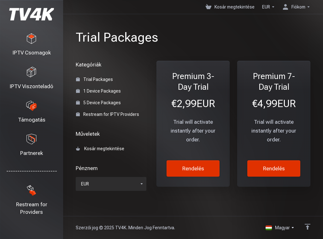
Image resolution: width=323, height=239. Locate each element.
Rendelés (193, 168)
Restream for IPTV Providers (107, 114)
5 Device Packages (98, 102)
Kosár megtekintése (100, 148)
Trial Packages (94, 79)
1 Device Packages (98, 91)
